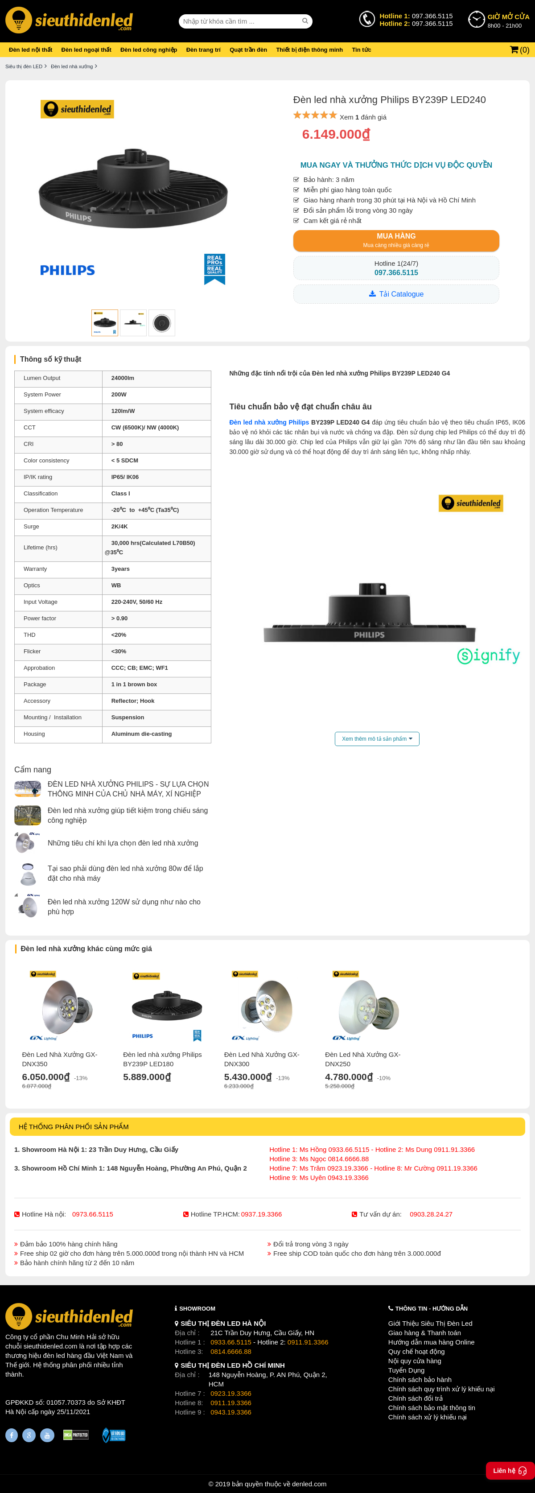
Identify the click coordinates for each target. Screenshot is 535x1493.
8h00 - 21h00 (509, 20)
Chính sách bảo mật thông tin (431, 1407)
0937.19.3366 (261, 1214)
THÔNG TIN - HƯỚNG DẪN (431, 1308)
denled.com (309, 1484)
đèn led (54, 1355)
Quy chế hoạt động (416, 1351)
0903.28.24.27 (431, 1214)
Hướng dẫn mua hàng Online (431, 1342)
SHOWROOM (197, 1308)
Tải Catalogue (401, 294)
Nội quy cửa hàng (414, 1361)
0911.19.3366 (230, 1402)
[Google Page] (29, 1435)
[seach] (306, 21)
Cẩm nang (32, 769)
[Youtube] (47, 1435)
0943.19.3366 (230, 1412)
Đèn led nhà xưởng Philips (269, 422)
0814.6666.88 (230, 1351)
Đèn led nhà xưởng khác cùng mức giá (86, 949)
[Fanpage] (11, 1435)
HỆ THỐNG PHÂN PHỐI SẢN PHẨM (74, 1126)
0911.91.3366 (308, 1342)
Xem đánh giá (363, 117)
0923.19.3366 (230, 1393)
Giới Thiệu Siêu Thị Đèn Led (430, 1323)
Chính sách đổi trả (415, 1398)
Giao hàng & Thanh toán (424, 1332)
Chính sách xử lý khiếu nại (427, 1417)
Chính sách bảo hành (420, 1379)
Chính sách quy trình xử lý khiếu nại (441, 1389)
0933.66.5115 (230, 1342)
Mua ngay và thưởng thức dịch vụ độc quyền (396, 165)
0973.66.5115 (92, 1214)
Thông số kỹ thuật (50, 359)
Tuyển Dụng (406, 1370)
